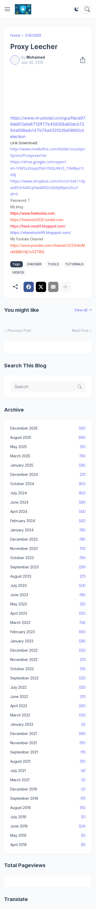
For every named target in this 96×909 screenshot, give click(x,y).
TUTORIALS (74, 264)
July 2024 (48, 493)
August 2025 (48, 437)
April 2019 (48, 844)
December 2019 (48, 789)
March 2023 (48, 622)
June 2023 (48, 594)
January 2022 (48, 724)
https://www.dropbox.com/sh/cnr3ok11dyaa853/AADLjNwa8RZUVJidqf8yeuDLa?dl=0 (47, 187)
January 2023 (48, 641)
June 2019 (48, 826)
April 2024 (48, 511)
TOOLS (53, 264)
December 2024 (48, 474)
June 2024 (48, 502)
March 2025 (48, 456)
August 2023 (48, 576)
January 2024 (48, 530)
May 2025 (48, 446)
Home (15, 35)
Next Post (80, 330)
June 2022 (48, 696)
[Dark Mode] (76, 9)
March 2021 (48, 780)
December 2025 (48, 428)
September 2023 (48, 567)
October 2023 (48, 557)
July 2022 (48, 687)
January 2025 (48, 465)
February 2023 (48, 631)
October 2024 (48, 483)
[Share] (81, 60)
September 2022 (48, 678)
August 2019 (48, 807)
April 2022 (48, 705)
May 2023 (48, 604)
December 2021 (48, 733)
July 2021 (48, 770)
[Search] (87, 9)
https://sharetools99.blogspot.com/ (40, 232)
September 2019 (48, 798)
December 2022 (48, 650)
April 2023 (48, 613)
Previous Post (19, 330)
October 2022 (48, 668)
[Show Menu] (7, 9)
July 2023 (48, 585)
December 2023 (48, 539)
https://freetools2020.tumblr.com (36, 220)
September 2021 (48, 752)
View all (80, 310)
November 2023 (48, 548)
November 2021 (48, 743)
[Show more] (65, 287)
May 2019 (48, 835)
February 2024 (48, 520)
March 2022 (48, 715)
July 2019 (48, 817)
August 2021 (48, 761)
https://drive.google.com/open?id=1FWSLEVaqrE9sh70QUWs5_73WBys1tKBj (47, 168)
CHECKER (33, 35)
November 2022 (48, 659)
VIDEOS (18, 272)
